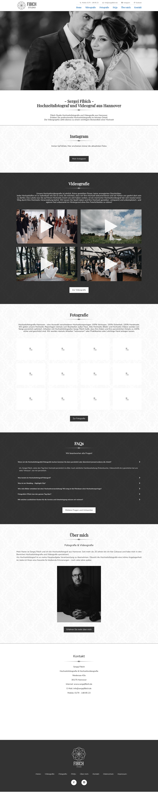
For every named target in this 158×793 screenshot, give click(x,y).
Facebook (139, 3)
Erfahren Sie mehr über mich (79, 630)
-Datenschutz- (108, 775)
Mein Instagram (79, 158)
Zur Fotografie (79, 418)
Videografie (90, 7)
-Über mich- (84, 775)
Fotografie (104, 7)
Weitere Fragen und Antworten (79, 511)
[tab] (79, 462)
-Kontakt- (96, 775)
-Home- (38, 775)
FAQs (115, 7)
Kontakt (138, 7)
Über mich (126, 7)
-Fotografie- (62, 775)
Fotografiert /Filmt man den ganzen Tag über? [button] (79, 495)
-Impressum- (122, 775)
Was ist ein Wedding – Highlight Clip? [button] (79, 483)
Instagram (127, 3)
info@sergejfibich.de (111, 3)
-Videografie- (49, 775)
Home (79, 7)
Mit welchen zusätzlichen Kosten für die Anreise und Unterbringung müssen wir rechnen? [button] (79, 500)
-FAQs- (73, 775)
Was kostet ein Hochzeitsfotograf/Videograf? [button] (79, 478)
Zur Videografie (79, 290)
